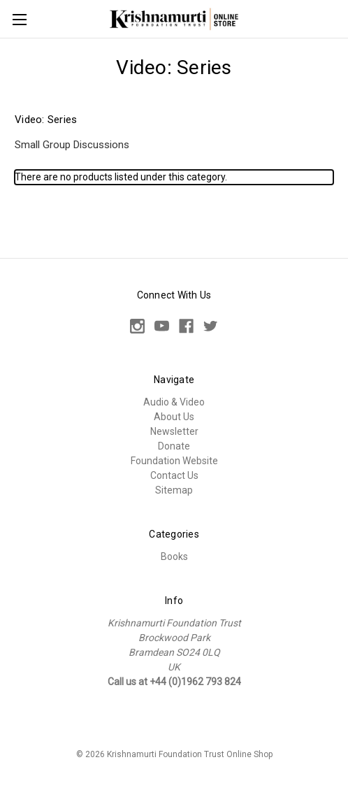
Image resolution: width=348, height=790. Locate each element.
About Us (174, 416)
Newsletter (174, 431)
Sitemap (174, 490)
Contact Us (174, 475)
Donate (174, 446)
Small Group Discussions (72, 144)
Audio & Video (174, 402)
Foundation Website (174, 460)
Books (174, 556)
